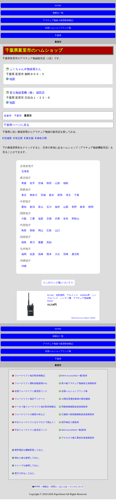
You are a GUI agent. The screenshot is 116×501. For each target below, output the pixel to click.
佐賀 (32, 254)
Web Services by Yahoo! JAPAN (83, 318)
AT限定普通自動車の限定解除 (75, 399)
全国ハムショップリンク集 (58, 28)
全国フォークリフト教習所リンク (31, 391)
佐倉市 (8, 115)
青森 (23, 183)
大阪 (23, 218)
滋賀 (40, 218)
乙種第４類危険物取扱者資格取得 (77, 414)
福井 (57, 207)
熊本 (49, 254)
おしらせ (63, 486)
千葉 (76, 195)
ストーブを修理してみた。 (28, 465)
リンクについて (77, 486)
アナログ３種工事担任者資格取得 (77, 437)
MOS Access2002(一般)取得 (74, 375)
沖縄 (23, 266)
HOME (58, 5)
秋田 (49, 183)
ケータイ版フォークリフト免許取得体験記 (35, 406)
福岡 (23, 254)
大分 (57, 254)
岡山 (40, 230)
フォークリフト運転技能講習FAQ (31, 383)
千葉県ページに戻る (16, 125)
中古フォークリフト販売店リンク (31, 430)
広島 (49, 230)
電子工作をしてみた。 (25, 473)
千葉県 (58, 35)
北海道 (25, 171)
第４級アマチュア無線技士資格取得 (78, 383)
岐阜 (82, 207)
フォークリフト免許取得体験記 (30, 375)
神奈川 (33, 195)
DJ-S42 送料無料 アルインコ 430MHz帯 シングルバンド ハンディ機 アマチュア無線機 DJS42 (71, 298)
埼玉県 (19, 138)
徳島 (23, 242)
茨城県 (8, 138)
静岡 (90, 207)
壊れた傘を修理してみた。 (28, 458)
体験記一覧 (58, 13)
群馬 (59, 195)
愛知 (23, 207)
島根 (32, 230)
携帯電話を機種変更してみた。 (30, 450)
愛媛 (40, 242)
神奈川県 (42, 138)
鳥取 (23, 230)
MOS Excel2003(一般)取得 (73, 430)
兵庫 (57, 218)
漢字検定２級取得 (70, 422)
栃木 (51, 195)
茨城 (43, 195)
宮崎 (65, 254)
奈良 (65, 218)
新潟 (32, 207)
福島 (65, 183)
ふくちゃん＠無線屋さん (25, 69)
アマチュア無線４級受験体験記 (58, 20)
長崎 (40, 254)
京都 (49, 218)
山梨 (65, 207)
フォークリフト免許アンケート (30, 399)
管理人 (54, 486)
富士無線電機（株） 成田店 (27, 92)
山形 (57, 183)
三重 (32, 218)
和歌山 (75, 218)
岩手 (32, 183)
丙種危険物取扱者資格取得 (74, 406)
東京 (23, 195)
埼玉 (68, 195)
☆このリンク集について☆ (58, 282)
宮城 (40, 183)
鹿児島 (75, 254)
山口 (57, 230)
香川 (32, 242)
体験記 (46, 486)
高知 (49, 242)
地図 (12, 79)
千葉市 (18, 115)
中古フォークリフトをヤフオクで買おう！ (35, 422)
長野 (74, 207)
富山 (40, 207)
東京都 (29, 138)
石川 (49, 207)
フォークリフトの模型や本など (30, 414)
